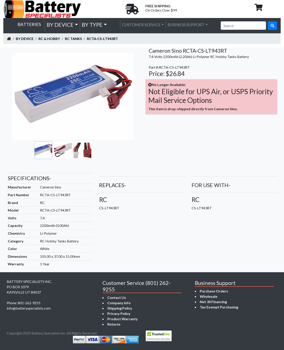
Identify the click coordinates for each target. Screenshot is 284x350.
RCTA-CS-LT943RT (102, 38)
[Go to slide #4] (102, 150)
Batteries (29, 24)
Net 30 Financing (213, 302)
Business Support (186, 24)
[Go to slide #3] (82, 150)
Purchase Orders (214, 291)
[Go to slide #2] (63, 150)
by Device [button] (60, 24)
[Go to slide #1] (43, 150)
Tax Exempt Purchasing (219, 307)
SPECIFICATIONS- (29, 178)
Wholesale (208, 296)
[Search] (243, 25)
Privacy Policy (118, 313)
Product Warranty (122, 319)
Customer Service (141, 24)
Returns (113, 324)
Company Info (119, 303)
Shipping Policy (119, 308)
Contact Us (116, 297)
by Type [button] (92, 24)
